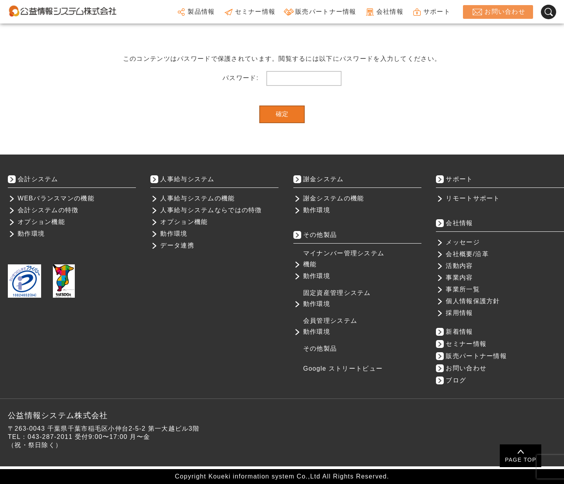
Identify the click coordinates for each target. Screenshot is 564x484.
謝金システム (323, 179)
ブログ (456, 380)
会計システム (38, 179)
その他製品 (320, 348)
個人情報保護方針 (473, 301)
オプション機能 (41, 221)
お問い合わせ (498, 12)
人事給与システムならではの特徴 (211, 210)
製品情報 (195, 12)
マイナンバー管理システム (343, 253)
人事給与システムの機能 (197, 198)
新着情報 (459, 331)
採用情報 (459, 312)
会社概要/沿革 (467, 254)
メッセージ (462, 242)
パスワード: (282, 78)
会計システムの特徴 (48, 210)
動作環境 (31, 233)
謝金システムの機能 (333, 198)
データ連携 (177, 245)
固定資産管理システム (337, 292)
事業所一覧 (462, 289)
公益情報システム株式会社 (58, 415)
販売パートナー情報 (319, 12)
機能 (310, 264)
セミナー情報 (249, 12)
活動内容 (459, 265)
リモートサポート (473, 198)
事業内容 (459, 277)
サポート (430, 12)
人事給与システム (187, 179)
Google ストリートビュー (343, 368)
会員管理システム (330, 320)
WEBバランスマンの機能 (56, 198)
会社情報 (383, 12)
